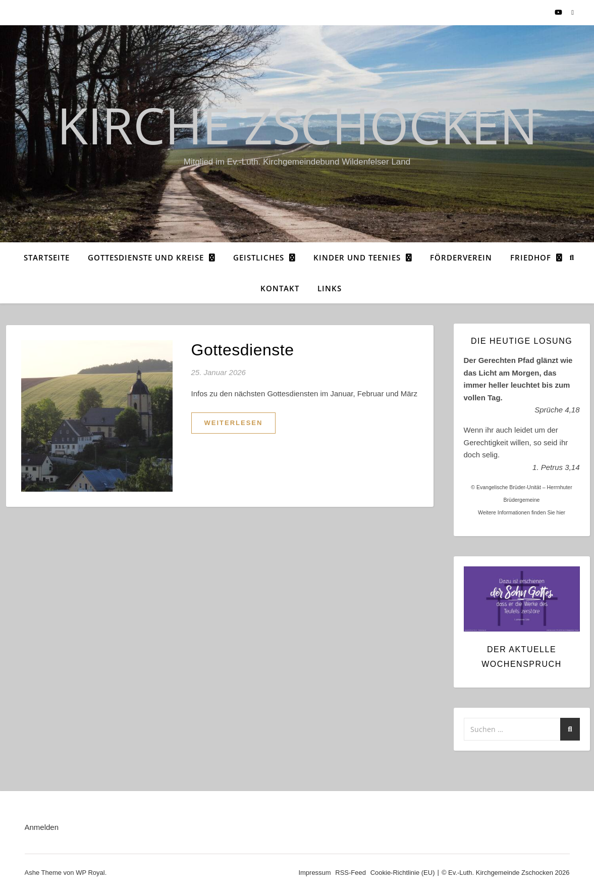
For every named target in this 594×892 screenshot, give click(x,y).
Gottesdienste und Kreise (146, 257)
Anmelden (42, 827)
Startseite (47, 257)
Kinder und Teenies (357, 257)
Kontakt (279, 288)
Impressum (314, 872)
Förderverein (461, 257)
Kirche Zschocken (297, 124)
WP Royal (90, 872)
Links (329, 288)
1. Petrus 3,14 (555, 467)
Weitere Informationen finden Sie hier (521, 512)
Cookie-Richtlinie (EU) (402, 872)
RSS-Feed (350, 872)
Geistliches (258, 257)
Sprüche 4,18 (556, 409)
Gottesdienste (242, 350)
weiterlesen (233, 423)
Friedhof (530, 257)
